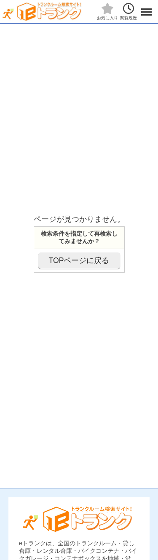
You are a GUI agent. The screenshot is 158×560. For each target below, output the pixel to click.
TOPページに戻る (79, 260)
